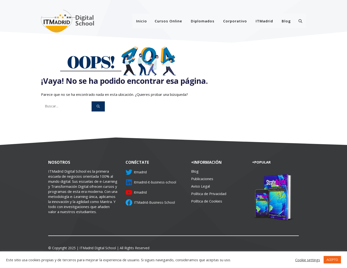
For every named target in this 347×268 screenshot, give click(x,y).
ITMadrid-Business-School (154, 202)
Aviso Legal (200, 186)
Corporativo (235, 21)
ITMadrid (264, 21)
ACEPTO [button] (332, 259)
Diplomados (202, 21)
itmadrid (140, 172)
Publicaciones (202, 178)
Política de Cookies (206, 201)
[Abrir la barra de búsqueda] (300, 21)
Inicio (141, 21)
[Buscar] (98, 106)
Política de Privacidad (208, 193)
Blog (286, 21)
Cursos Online (168, 21)
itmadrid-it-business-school (155, 182)
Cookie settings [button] (307, 260)
